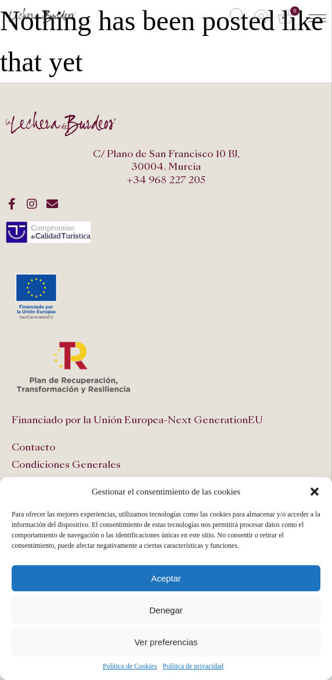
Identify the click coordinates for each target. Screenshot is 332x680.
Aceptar (166, 578)
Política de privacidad (193, 666)
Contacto (33, 447)
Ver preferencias (165, 642)
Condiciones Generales (66, 464)
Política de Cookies (130, 666)
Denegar (166, 610)
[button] (314, 491)
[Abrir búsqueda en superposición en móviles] (234, 16)
